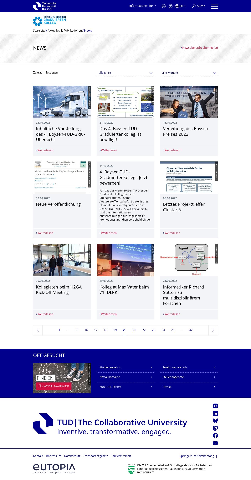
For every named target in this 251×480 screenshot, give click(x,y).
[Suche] (198, 6)
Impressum (53, 456)
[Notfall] (163, 6)
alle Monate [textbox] (170, 73)
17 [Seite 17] (96, 330)
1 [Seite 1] (59, 330)
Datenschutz (72, 456)
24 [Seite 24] (163, 330)
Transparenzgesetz (95, 456)
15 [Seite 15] (76, 330)
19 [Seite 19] (115, 330)
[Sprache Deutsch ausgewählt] (180, 6)
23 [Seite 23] (153, 330)
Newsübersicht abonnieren (200, 48)
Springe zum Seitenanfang (197, 456)
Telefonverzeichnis (175, 367)
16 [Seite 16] (86, 330)
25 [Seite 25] (173, 330)
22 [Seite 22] (144, 330)
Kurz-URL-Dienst (110, 387)
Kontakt (38, 456)
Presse (167, 387)
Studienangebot (110, 367)
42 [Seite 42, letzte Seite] (191, 330)
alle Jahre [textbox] (105, 73)
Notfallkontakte (110, 377)
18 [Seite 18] (105, 330)
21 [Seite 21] (134, 330)
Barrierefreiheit (121, 456)
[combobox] (125, 73)
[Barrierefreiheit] (170, 6)
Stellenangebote (173, 377)
